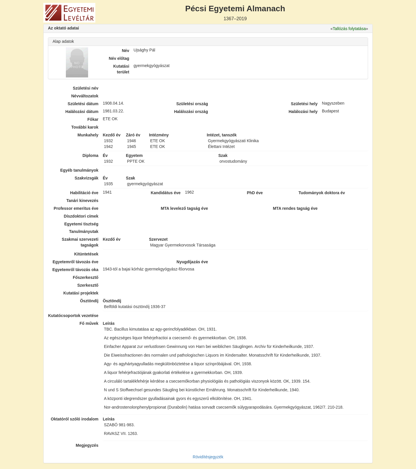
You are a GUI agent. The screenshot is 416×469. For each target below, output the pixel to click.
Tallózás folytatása (349, 28)
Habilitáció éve (84, 192)
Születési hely (304, 103)
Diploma (90, 155)
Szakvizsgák (87, 178)
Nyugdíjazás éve (192, 261)
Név (125, 50)
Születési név (86, 88)
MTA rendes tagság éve (295, 208)
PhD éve (255, 192)
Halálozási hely (303, 111)
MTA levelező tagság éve (184, 208)
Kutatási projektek (80, 293)
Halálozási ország (191, 111)
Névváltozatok (85, 96)
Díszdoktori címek (81, 216)
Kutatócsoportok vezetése (73, 315)
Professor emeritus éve (76, 208)
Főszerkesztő (86, 277)
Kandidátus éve (166, 192)
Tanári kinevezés (82, 200)
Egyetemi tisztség (81, 224)
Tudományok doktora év (321, 192)
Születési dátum (83, 103)
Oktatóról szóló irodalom (75, 419)
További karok (85, 127)
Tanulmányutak (84, 231)
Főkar (93, 119)
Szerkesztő (88, 285)
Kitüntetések (86, 254)
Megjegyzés (87, 445)
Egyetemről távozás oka (75, 269)
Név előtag (119, 58)
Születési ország (192, 103)
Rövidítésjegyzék (208, 457)
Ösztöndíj (89, 301)
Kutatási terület (121, 69)
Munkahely (87, 135)
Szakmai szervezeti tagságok (80, 242)
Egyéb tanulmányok (79, 170)
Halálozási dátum (81, 111)
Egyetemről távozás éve (76, 261)
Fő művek (88, 323)
